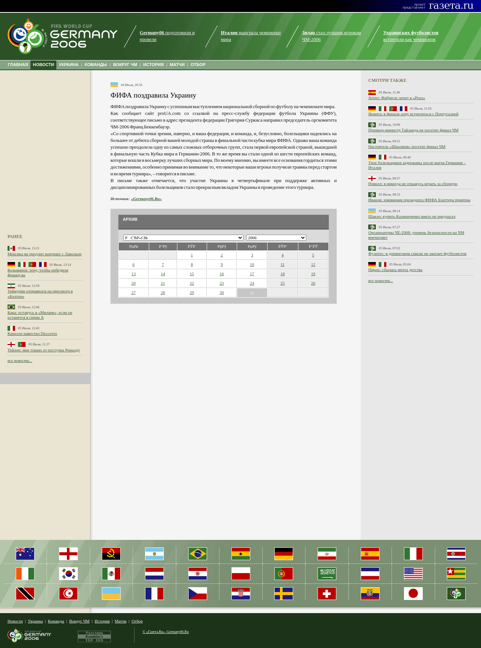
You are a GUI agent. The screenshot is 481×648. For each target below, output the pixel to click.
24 (252, 283)
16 (221, 273)
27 (134, 292)
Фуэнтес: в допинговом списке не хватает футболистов (417, 253)
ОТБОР (198, 64)
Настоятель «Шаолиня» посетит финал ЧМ (406, 146)
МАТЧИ (177, 64)
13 (134, 273)
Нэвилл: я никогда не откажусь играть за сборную (412, 183)
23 (221, 283)
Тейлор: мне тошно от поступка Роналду (44, 350)
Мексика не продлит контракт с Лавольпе (45, 254)
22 (192, 283)
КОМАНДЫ (96, 64)
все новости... (20, 360)
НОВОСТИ (43, 64)
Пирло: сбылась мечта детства (395, 269)
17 (252, 273)
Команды (56, 621)
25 (282, 283)
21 (163, 283)
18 (282, 273)
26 (313, 283)
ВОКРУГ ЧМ (125, 64)
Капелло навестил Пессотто (32, 333)
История (102, 621)
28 (163, 292)
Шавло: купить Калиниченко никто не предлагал (411, 216)
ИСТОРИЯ (153, 64)
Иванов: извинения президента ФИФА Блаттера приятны (419, 199)
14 (163, 273)
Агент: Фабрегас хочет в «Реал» (396, 97)
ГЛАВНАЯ (18, 64)
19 (313, 273)
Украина (35, 621)
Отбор (137, 621)
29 (192, 292)
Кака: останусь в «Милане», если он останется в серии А (40, 314)
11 (283, 264)
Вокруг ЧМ (79, 621)
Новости (15, 621)
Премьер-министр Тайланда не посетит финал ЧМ (413, 130)
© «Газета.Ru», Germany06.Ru (166, 632)
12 (313, 264)
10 (252, 264)
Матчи (120, 621)
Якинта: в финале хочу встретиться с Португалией (413, 114)
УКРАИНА (69, 64)
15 (192, 273)
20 (134, 283)
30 (221, 292)
